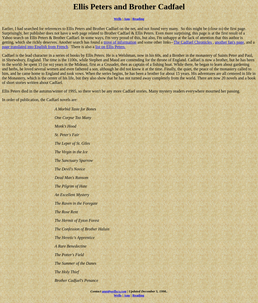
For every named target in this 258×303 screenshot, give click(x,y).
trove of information (120, 42)
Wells (118, 19)
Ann (127, 19)
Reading (138, 19)
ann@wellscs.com (114, 291)
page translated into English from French (35, 47)
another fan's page (229, 42)
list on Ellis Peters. (110, 47)
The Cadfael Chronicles (193, 42)
